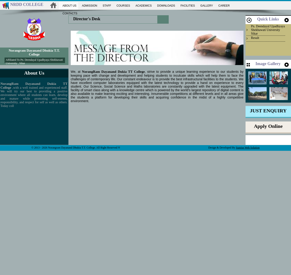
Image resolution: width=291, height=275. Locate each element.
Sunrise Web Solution (248, 147)
